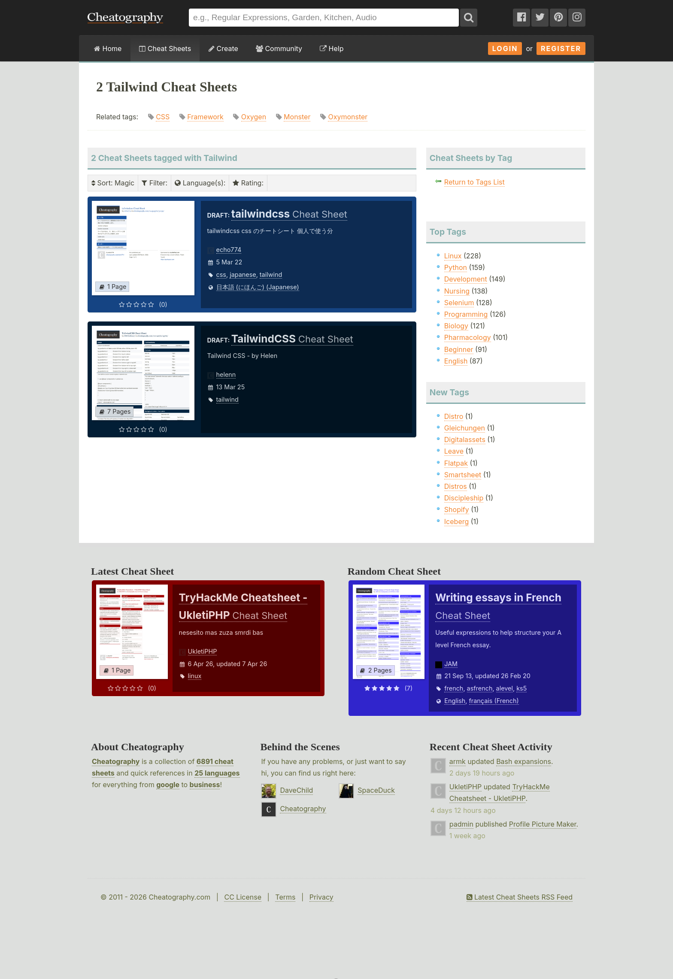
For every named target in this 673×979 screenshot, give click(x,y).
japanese (243, 274)
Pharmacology (467, 337)
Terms (285, 897)
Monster (297, 116)
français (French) (494, 700)
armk (457, 761)
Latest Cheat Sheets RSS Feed (520, 897)
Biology (456, 325)
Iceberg (456, 521)
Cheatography (115, 761)
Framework (205, 116)
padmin (461, 824)
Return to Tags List (474, 182)
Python (455, 267)
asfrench (480, 688)
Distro (453, 416)
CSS (163, 116)
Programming (466, 314)
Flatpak (456, 463)
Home (107, 48)
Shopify (456, 509)
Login (505, 48)
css (221, 274)
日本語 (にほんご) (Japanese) (257, 287)
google (167, 784)
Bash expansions (523, 761)
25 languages (216, 773)
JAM (451, 663)
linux (195, 675)
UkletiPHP (202, 651)
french (453, 688)
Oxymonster (347, 116)
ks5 (521, 688)
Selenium (459, 302)
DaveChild (296, 790)
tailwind (271, 274)
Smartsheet (462, 474)
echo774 (229, 249)
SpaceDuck (376, 790)
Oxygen (253, 116)
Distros (455, 486)
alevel (504, 688)
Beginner (458, 349)
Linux (453, 256)
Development (465, 279)
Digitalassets (464, 439)
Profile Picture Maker (542, 824)
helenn (226, 374)
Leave (454, 451)
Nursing (457, 291)
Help (331, 48)
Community (279, 48)
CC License (242, 897)
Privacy (321, 897)
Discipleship (463, 498)
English (456, 361)
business (205, 784)
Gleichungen (464, 428)
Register (561, 48)
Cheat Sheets (165, 48)
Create (223, 48)
